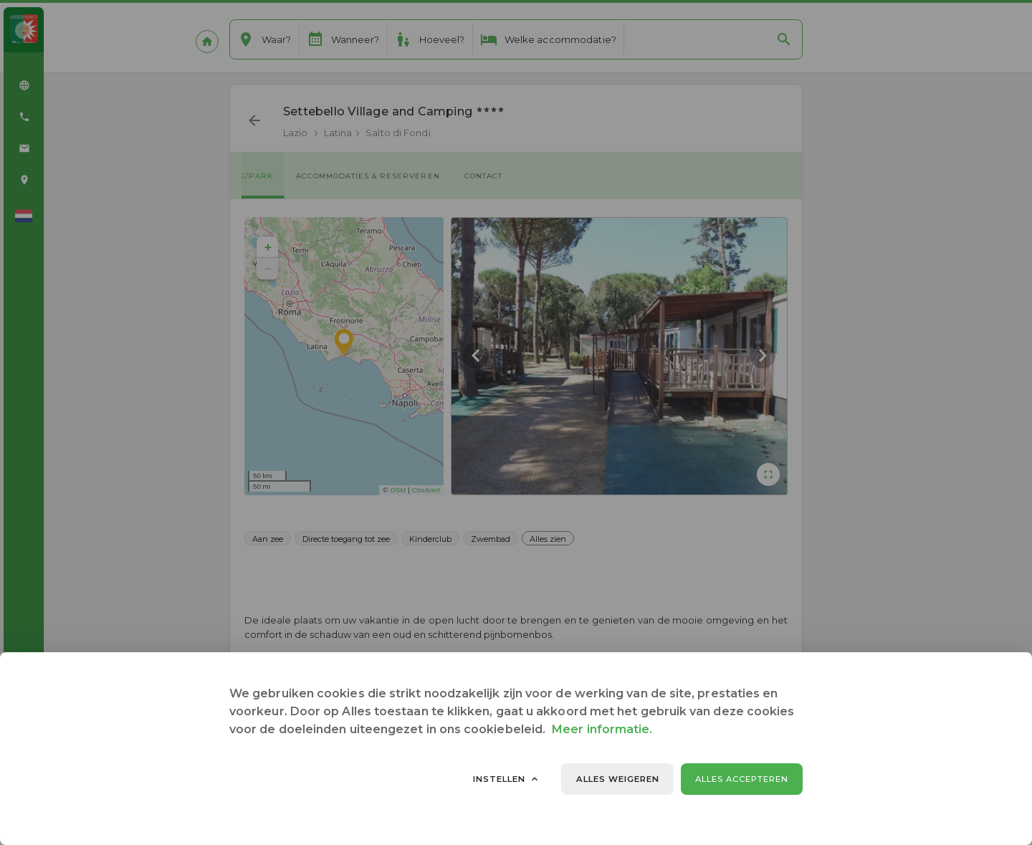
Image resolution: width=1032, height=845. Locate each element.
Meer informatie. (602, 729)
